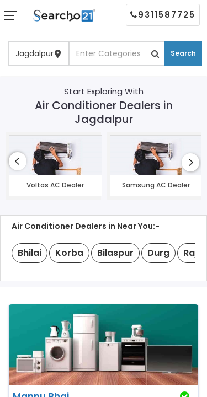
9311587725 (162, 14)
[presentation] (17, 161)
